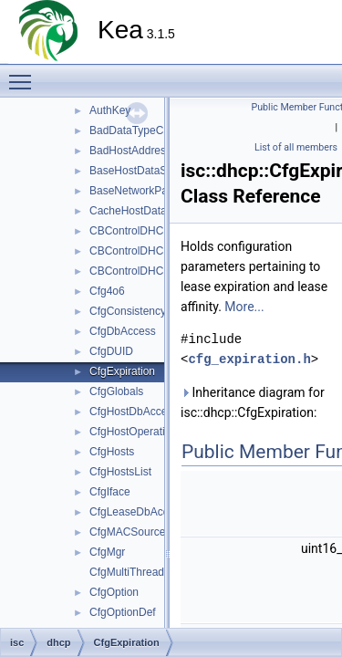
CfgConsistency (127, 311)
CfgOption (114, 592)
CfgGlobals (116, 391)
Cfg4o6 (107, 291)
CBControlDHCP (130, 230)
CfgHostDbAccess (133, 411)
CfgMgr (107, 552)
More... (244, 306)
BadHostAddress (130, 150)
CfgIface (109, 491)
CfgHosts (111, 451)
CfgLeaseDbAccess (137, 512)
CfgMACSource (127, 532)
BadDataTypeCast (133, 130)
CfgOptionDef (122, 612)
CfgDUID (111, 351)
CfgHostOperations (135, 431)
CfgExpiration (122, 371)
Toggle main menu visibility (24, 74)
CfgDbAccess (122, 331)
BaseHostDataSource (141, 170)
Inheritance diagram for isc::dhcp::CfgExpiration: (253, 402)
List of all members (295, 147)
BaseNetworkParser (138, 190)
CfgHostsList (120, 471)
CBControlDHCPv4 (135, 251)
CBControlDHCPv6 (135, 271)
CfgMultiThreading (134, 572)
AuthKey (109, 110)
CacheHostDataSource (145, 210)
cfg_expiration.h (249, 359)
